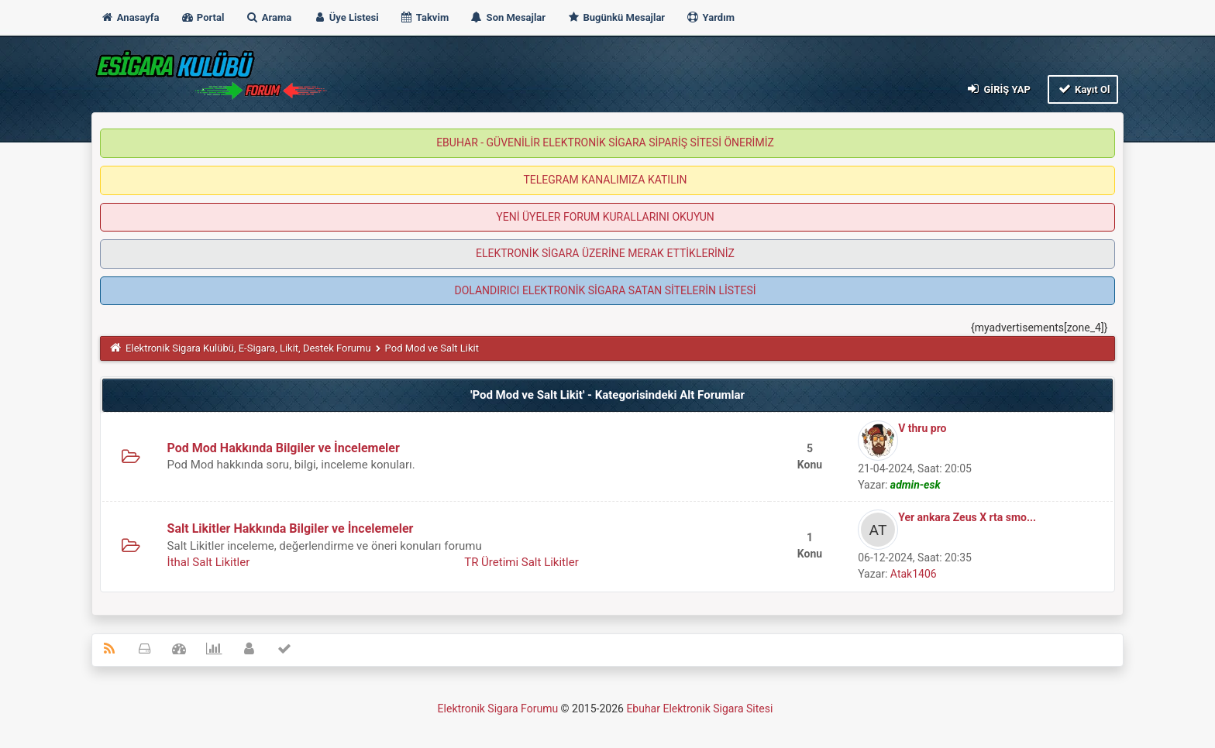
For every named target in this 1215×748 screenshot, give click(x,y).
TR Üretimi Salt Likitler (521, 562)
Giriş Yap (998, 88)
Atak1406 (913, 574)
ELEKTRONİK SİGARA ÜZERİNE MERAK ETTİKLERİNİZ (605, 253)
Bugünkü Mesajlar (615, 17)
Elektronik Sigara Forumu (498, 708)
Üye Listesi (346, 17)
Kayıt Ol (1083, 88)
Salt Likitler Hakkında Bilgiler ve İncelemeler (290, 528)
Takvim (424, 17)
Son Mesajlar (508, 17)
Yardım (710, 17)
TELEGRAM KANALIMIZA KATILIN (605, 179)
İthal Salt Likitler (208, 562)
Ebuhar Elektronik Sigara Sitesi (699, 708)
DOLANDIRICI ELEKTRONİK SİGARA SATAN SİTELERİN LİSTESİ (605, 290)
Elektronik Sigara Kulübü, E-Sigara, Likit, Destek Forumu (248, 348)
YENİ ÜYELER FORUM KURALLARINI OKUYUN (605, 217)
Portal (203, 17)
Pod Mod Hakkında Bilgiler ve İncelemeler (283, 448)
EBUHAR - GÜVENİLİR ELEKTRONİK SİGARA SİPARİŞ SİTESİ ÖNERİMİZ (605, 142)
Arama (269, 17)
